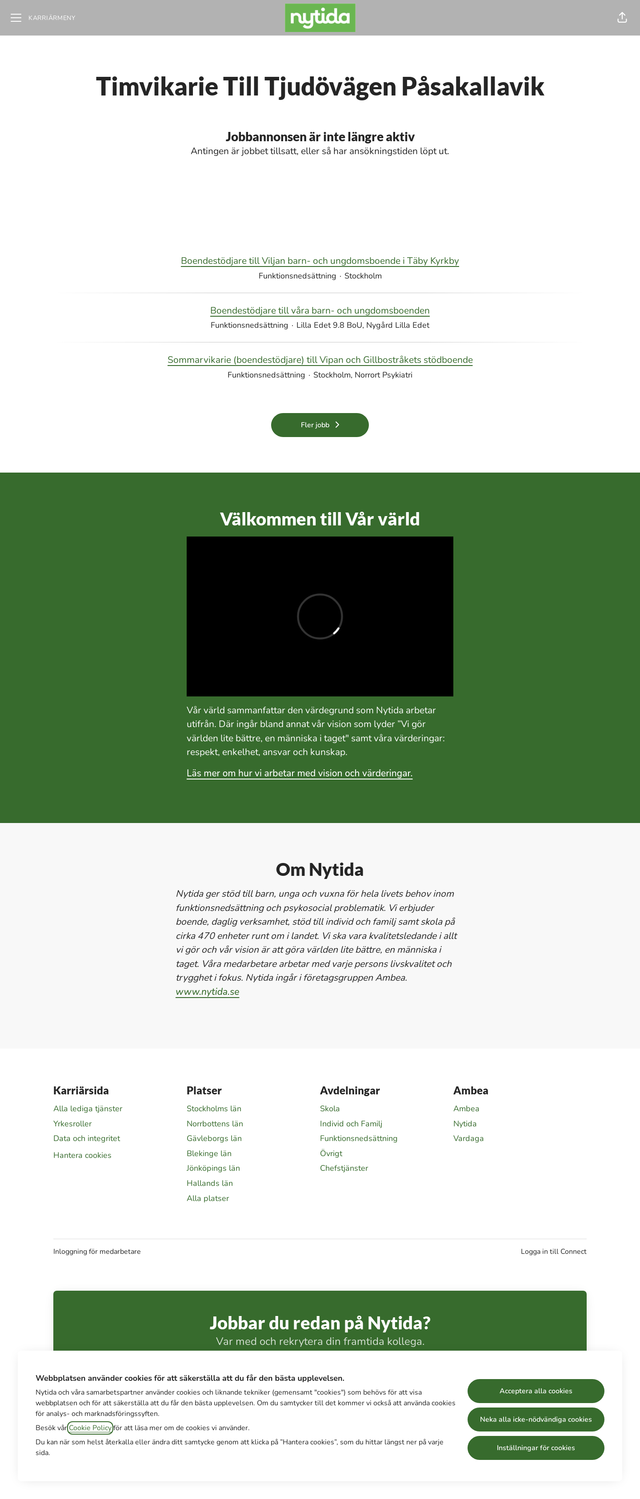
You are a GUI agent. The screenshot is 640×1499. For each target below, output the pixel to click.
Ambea (466, 1108)
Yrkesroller (72, 1123)
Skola (330, 1108)
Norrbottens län (215, 1123)
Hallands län (210, 1183)
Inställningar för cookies (536, 1448)
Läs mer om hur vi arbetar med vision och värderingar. (300, 773)
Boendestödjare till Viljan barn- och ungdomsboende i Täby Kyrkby (320, 261)
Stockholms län (214, 1108)
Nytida (465, 1123)
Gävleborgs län (214, 1138)
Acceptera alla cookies (536, 1391)
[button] (622, 17)
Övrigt (331, 1153)
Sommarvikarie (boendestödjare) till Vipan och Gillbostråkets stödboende (320, 360)
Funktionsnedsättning (359, 1138)
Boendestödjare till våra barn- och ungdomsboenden (320, 311)
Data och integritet (86, 1138)
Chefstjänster (344, 1168)
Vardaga (468, 1138)
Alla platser (208, 1198)
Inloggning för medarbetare (97, 1251)
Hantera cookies (82, 1155)
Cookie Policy (90, 1428)
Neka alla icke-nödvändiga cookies (536, 1419)
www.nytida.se (208, 992)
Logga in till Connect (554, 1251)
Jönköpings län (213, 1168)
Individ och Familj (351, 1123)
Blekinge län (209, 1153)
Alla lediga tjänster (87, 1108)
